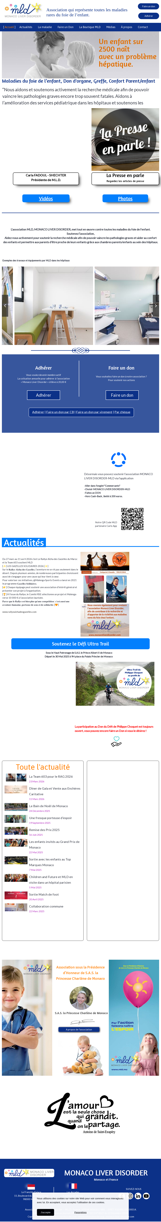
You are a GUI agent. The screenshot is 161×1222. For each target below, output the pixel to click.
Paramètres (80, 1212)
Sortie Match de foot (44, 894)
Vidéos (46, 198)
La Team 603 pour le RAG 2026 (51, 776)
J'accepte (45, 1212)
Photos (125, 198)
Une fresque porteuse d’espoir (50, 818)
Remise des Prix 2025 (44, 830)
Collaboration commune (46, 906)
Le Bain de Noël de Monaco (48, 806)
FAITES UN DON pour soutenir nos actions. (80, 246)
